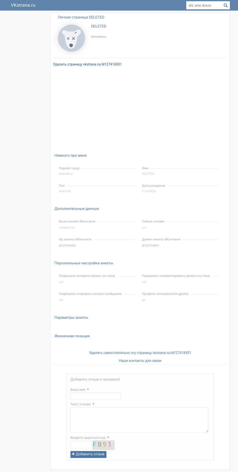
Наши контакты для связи (140, 361)
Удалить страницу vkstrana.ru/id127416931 (87, 64)
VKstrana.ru (23, 5)
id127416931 (67, 245)
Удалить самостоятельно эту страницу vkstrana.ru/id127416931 (140, 353)
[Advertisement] (28, 86)
